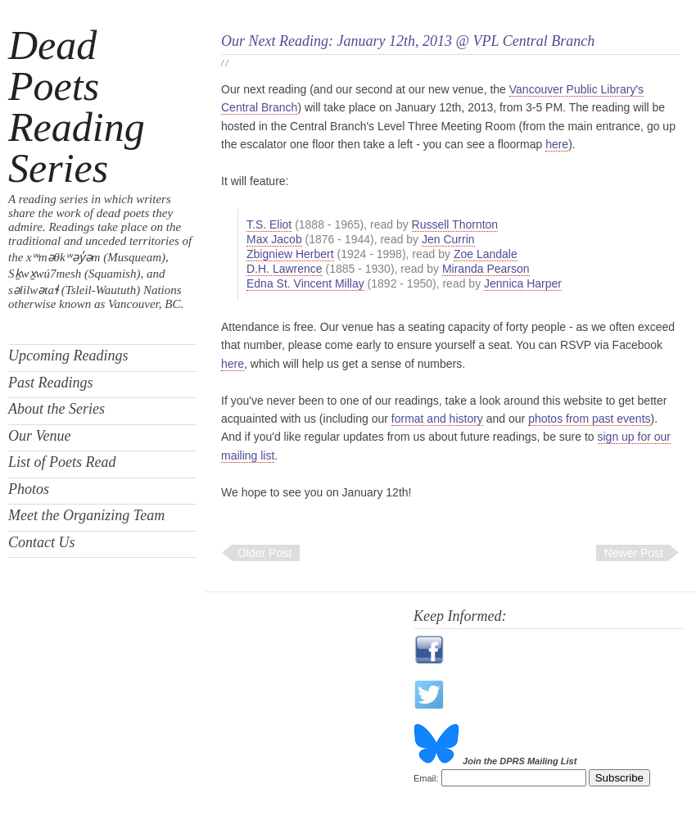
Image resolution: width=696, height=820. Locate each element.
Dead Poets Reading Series (76, 106)
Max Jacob (274, 239)
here (556, 144)
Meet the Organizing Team (86, 515)
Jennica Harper (523, 283)
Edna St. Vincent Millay (305, 283)
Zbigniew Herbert (290, 253)
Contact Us (41, 542)
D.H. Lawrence (284, 268)
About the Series (56, 409)
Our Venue (39, 436)
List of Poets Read (62, 462)
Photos (28, 489)
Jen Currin (448, 239)
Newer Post (633, 553)
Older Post (264, 553)
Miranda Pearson (486, 268)
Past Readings (50, 382)
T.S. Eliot (269, 224)
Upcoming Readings (68, 355)
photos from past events (589, 418)
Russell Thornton (455, 224)
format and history (437, 418)
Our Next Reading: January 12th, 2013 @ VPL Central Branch (407, 41)
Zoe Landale (485, 253)
